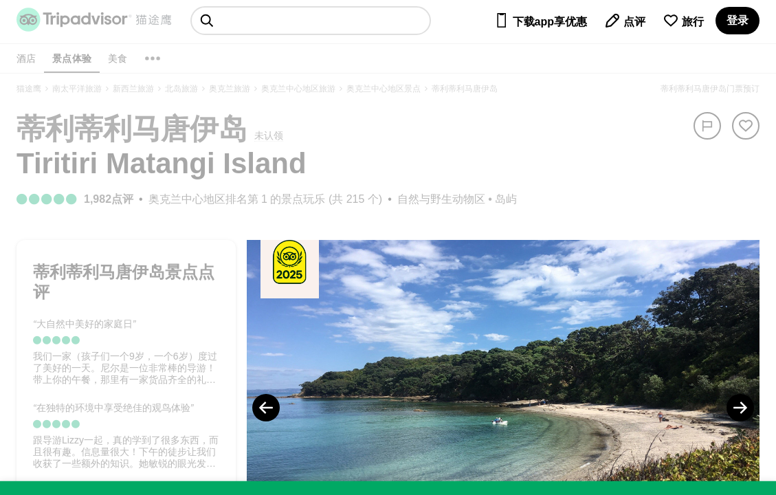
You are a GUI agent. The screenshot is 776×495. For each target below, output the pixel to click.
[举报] (707, 126)
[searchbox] (310, 21)
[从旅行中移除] (746, 126)
